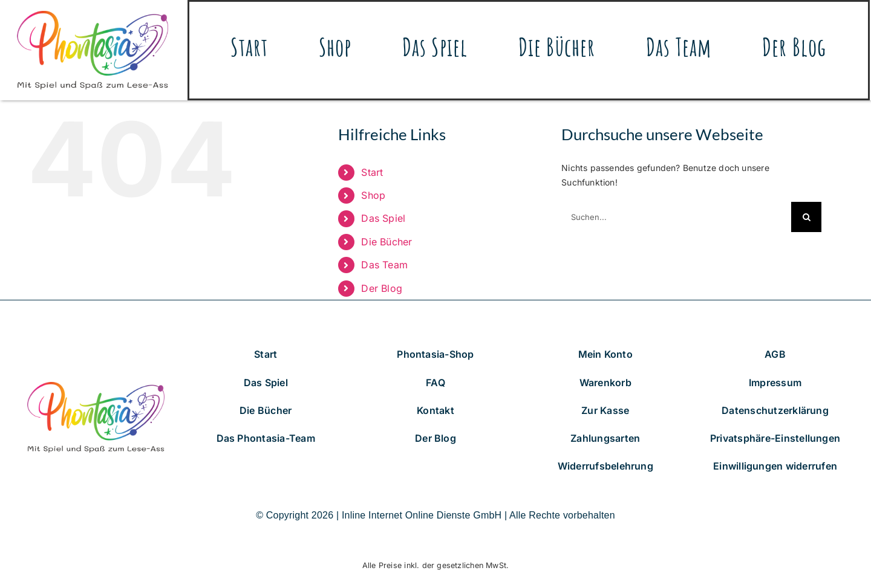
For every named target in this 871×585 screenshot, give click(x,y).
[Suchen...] (676, 217)
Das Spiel (383, 218)
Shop (373, 195)
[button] (775, 438)
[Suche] (806, 217)
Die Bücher (386, 242)
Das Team (384, 265)
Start (372, 172)
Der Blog (381, 288)
